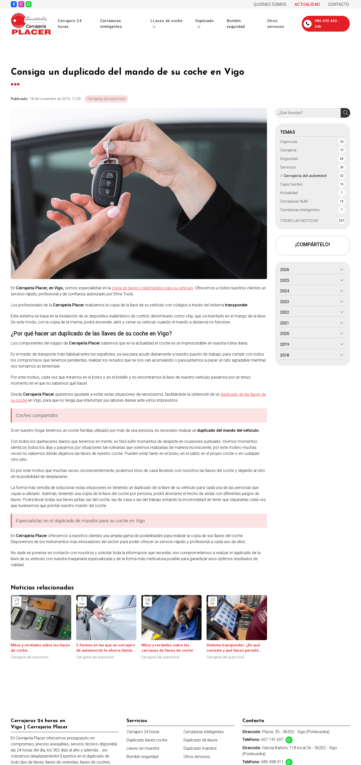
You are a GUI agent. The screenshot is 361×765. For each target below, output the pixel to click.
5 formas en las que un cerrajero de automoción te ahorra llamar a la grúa (106, 648)
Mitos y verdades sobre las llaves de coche (40, 648)
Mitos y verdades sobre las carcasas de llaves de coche (167, 648)
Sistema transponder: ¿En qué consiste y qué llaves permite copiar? (233, 648)
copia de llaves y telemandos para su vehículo (152, 288)
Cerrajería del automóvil (106, 99)
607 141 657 (272, 739)
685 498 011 (272, 761)
